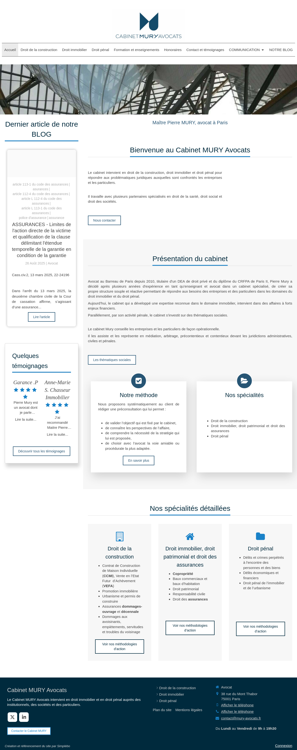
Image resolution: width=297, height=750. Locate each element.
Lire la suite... (25, 419)
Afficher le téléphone (237, 705)
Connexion (283, 746)
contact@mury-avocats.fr (241, 718)
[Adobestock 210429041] (41, 163)
